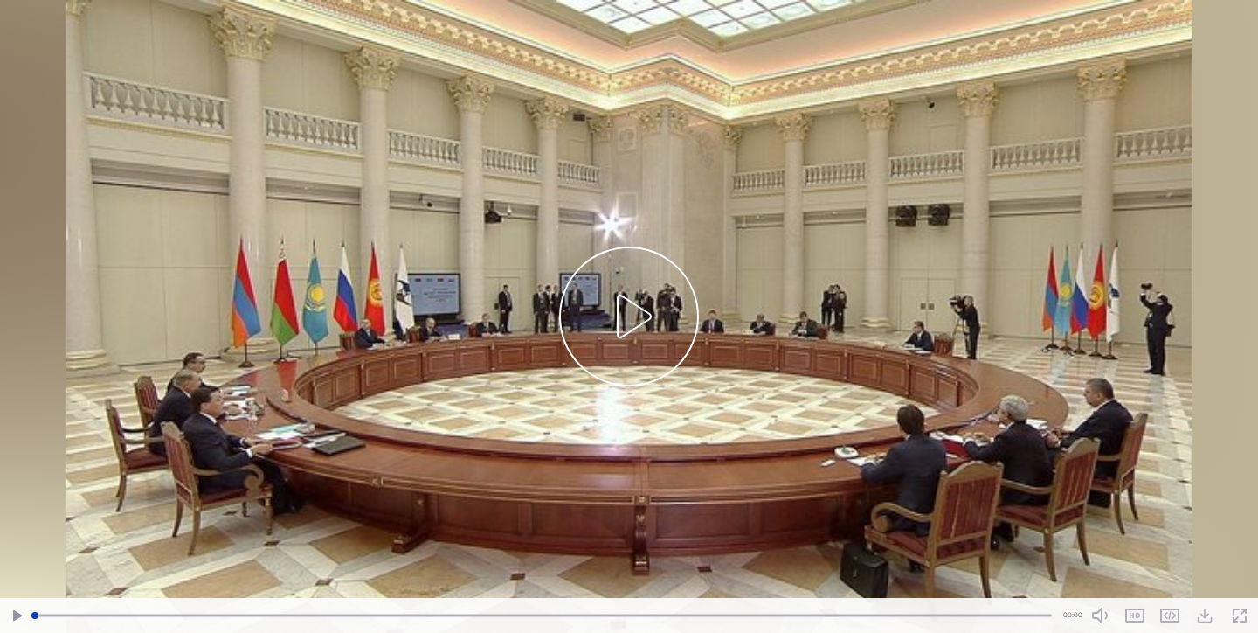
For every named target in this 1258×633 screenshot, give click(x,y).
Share (1169, 615)
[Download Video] (1204, 615)
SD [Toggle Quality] (1134, 615)
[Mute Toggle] (1100, 615)
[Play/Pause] (17, 616)
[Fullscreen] (1240, 616)
